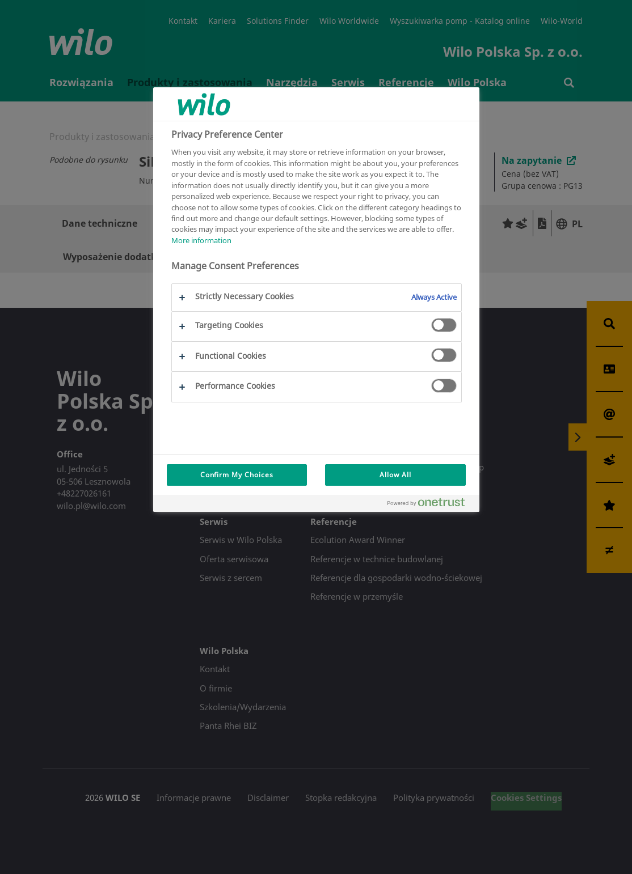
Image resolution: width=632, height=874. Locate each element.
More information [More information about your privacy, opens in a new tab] (201, 240)
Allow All (395, 475)
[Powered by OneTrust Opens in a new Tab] (430, 505)
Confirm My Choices (236, 475)
